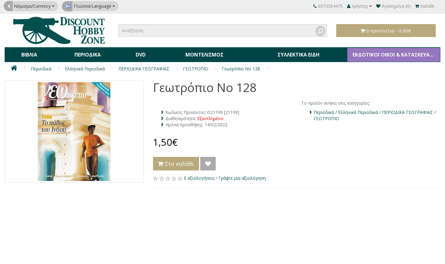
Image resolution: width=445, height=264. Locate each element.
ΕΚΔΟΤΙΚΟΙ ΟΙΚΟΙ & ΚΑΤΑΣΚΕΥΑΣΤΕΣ (394, 53)
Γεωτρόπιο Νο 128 (241, 67)
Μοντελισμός (203, 53)
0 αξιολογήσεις (199, 176)
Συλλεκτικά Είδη (297, 53)
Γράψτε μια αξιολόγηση (242, 176)
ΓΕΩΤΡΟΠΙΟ (195, 67)
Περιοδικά (87, 53)
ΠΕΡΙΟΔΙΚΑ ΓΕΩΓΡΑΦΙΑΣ (143, 67)
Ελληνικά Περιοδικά (85, 67)
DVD (139, 53)
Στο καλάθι (176, 162)
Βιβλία (29, 53)
